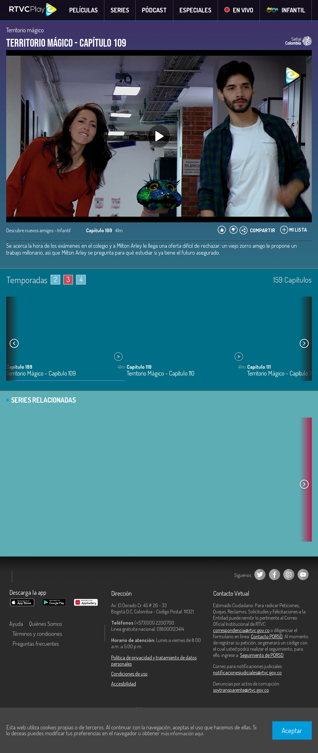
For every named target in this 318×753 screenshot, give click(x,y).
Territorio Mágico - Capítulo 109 (41, 375)
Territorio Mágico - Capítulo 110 (160, 375)
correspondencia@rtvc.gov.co (241, 632)
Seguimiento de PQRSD (262, 657)
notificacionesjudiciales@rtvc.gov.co (247, 674)
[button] (304, 345)
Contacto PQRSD (267, 638)
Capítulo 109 (19, 368)
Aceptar (292, 730)
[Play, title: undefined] (159, 138)
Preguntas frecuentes (35, 645)
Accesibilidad (123, 685)
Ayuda (16, 625)
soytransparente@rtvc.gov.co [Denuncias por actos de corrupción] (241, 691)
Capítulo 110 (139, 368)
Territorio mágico (25, 32)
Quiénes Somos (45, 625)
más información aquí (182, 733)
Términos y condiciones (37, 635)
